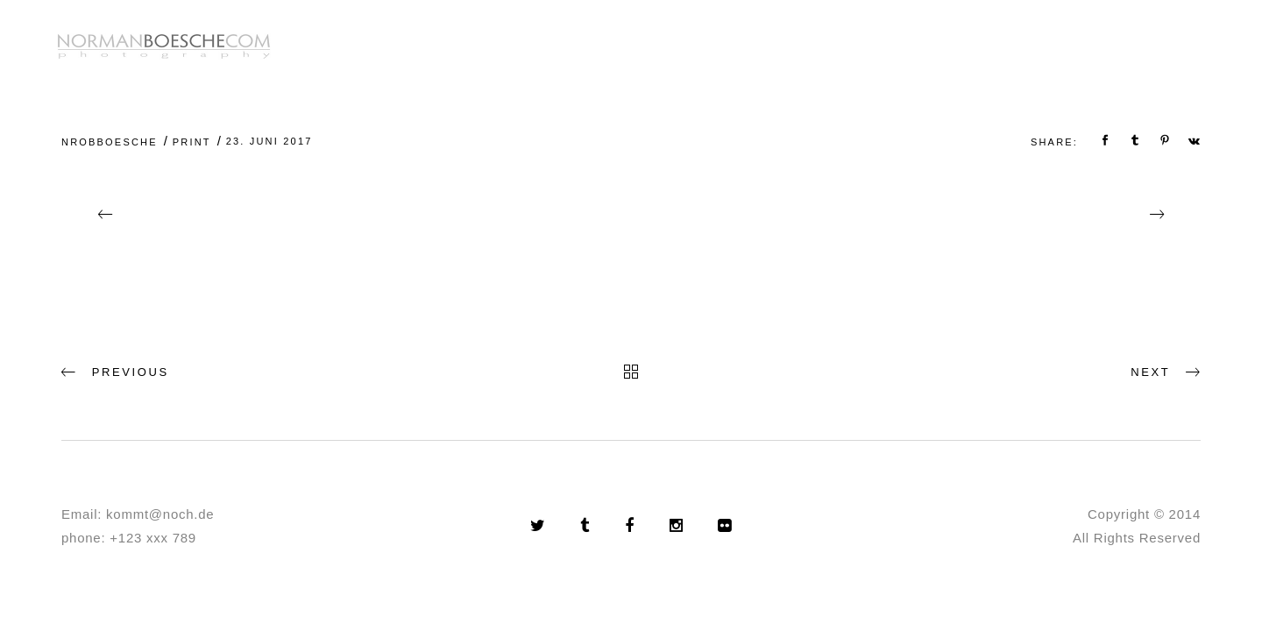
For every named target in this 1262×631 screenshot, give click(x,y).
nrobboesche (109, 142)
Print (192, 142)
